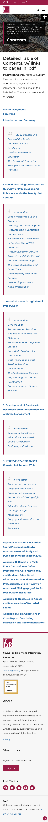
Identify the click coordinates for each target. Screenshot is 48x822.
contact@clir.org (11, 670)
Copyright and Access (20, 488)
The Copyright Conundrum (23, 161)
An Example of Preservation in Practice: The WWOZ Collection (23, 243)
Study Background (26, 135)
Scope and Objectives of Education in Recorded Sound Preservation (21, 437)
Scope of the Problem (20, 139)
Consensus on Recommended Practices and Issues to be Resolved (22, 329)
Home (9, 24)
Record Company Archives (23, 251)
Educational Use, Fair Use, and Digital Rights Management (22, 510)
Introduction (20, 212)
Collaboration (15, 368)
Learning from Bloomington (24, 225)
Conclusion (14, 528)
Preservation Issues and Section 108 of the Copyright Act (24, 497)
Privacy (6, 739)
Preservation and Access (22, 484)
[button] (44, 17)
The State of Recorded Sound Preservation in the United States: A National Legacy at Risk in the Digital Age (24, 30)
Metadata (13, 338)
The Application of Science (23, 373)
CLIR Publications (22, 24)
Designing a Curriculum (21, 446)
